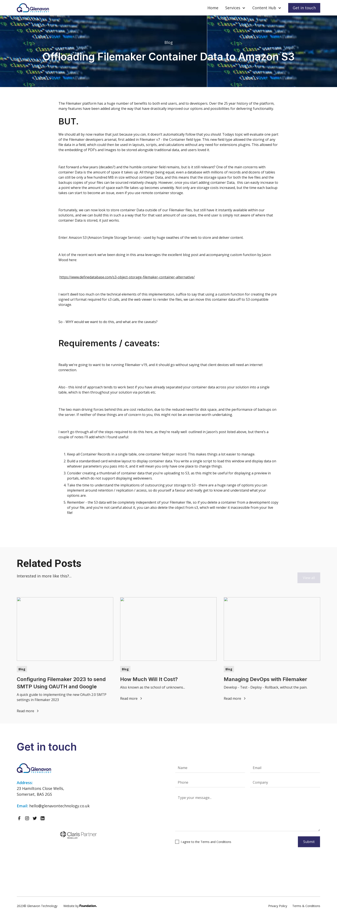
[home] (33, 7)
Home (212, 7)
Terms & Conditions (306, 906)
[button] (235, 7)
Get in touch (304, 7)
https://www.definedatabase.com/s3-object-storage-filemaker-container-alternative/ (127, 277)
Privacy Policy (277, 906)
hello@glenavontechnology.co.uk (59, 805)
